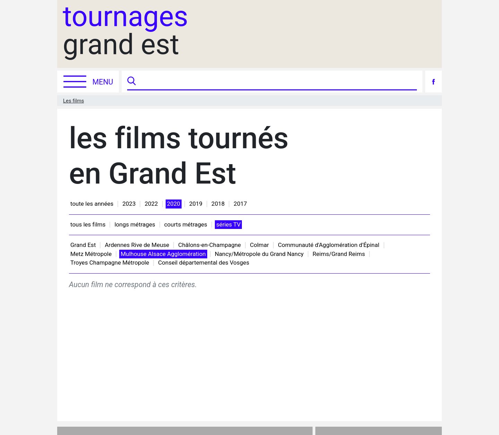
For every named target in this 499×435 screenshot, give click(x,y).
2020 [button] (173, 203)
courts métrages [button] (185, 224)
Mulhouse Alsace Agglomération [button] (163, 253)
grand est (125, 31)
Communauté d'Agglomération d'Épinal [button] (328, 244)
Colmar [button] (259, 244)
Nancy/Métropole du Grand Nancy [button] (259, 253)
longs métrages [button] (134, 224)
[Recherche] (277, 81)
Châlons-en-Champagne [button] (209, 244)
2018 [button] (218, 203)
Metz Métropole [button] (91, 253)
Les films (73, 101)
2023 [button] (128, 203)
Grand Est (83, 244)
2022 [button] (151, 203)
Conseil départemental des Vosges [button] (203, 262)
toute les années (91, 203)
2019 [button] (195, 203)
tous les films (87, 224)
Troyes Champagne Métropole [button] (109, 262)
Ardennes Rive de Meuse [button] (137, 244)
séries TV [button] (228, 224)
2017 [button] (240, 203)
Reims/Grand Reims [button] (339, 253)
